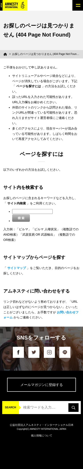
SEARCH (10, 407)
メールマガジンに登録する (41, 385)
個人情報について (41, 435)
